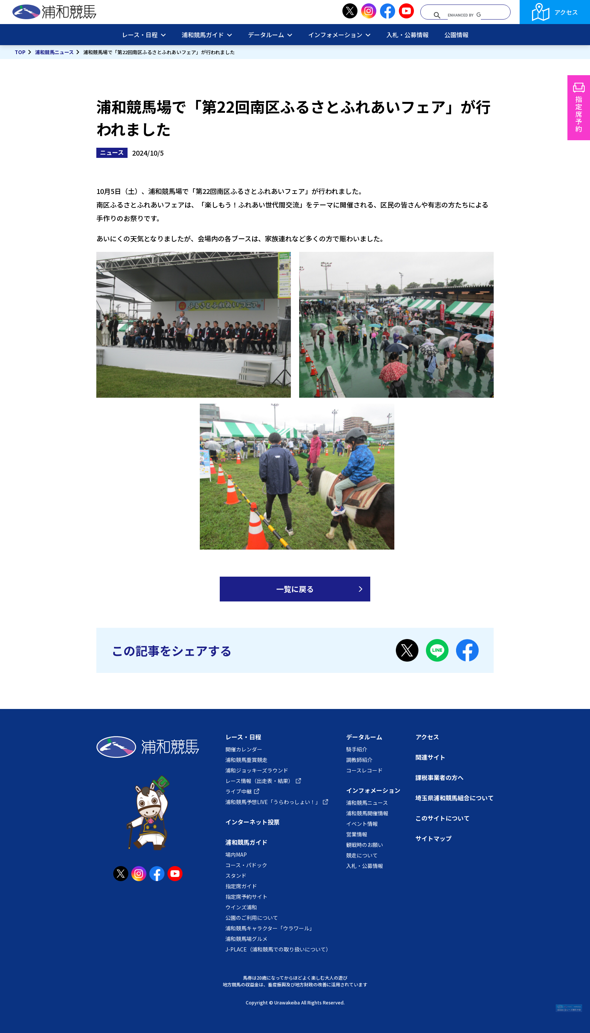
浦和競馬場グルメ (246, 938)
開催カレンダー (243, 749)
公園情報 (456, 34)
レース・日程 (140, 34)
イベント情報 (362, 823)
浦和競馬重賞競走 (246, 759)
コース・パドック (246, 865)
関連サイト (430, 757)
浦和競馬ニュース (54, 52)
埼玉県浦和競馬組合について (454, 797)
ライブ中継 (238, 791)
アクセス (566, 12)
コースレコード (364, 770)
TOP (20, 52)
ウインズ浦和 (241, 907)
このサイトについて (442, 817)
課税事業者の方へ (439, 777)
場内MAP (236, 854)
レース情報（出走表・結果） (259, 781)
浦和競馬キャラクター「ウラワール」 (270, 928)
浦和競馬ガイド (203, 34)
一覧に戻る (295, 588)
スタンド (235, 875)
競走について (362, 855)
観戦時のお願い (364, 844)
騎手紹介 (356, 749)
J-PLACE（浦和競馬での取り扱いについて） (278, 949)
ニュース (112, 152)
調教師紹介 (359, 759)
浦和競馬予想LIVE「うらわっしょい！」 (273, 802)
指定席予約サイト (246, 896)
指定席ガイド (241, 886)
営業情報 (356, 834)
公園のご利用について (251, 917)
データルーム (266, 34)
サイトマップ (433, 838)
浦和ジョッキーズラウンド (256, 770)
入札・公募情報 (407, 34)
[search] (464, 15)
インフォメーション (335, 34)
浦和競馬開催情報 (367, 813)
